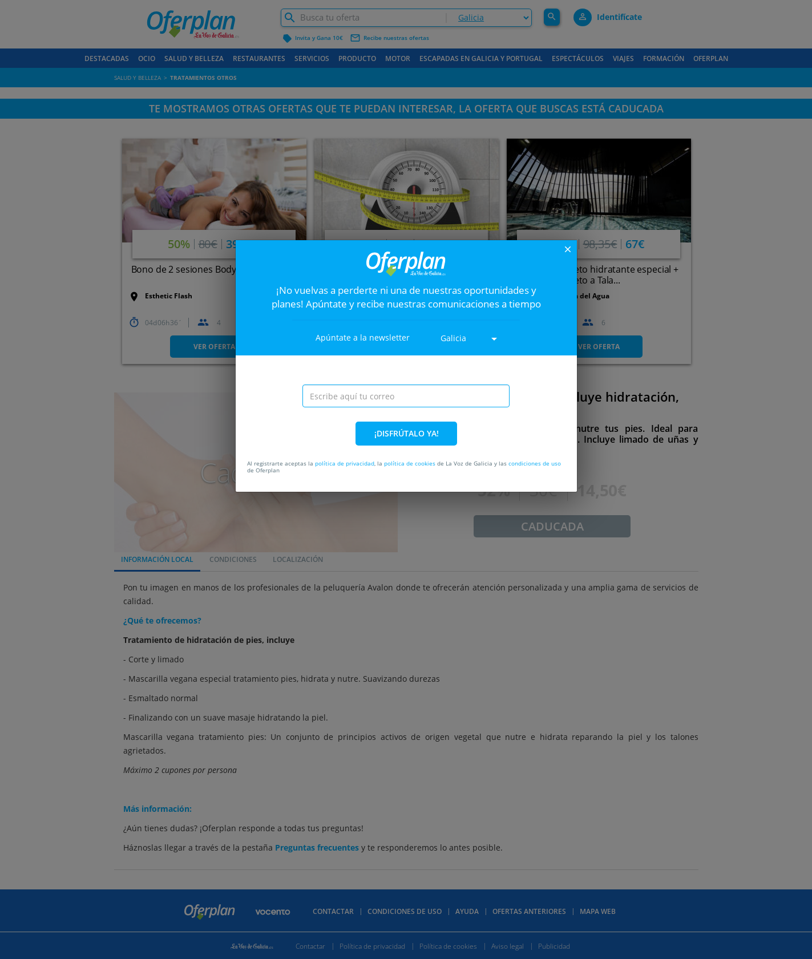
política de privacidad (344, 463)
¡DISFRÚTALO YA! (406, 433)
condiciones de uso (534, 463)
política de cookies (409, 463)
